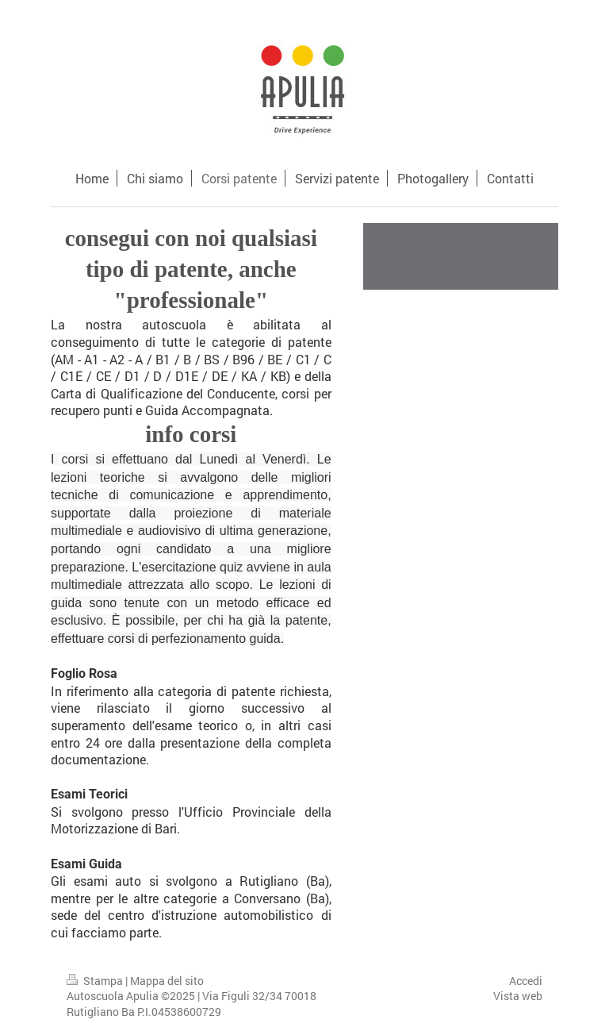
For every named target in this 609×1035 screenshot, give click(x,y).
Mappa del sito (167, 980)
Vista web (517, 995)
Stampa (96, 980)
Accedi (525, 980)
